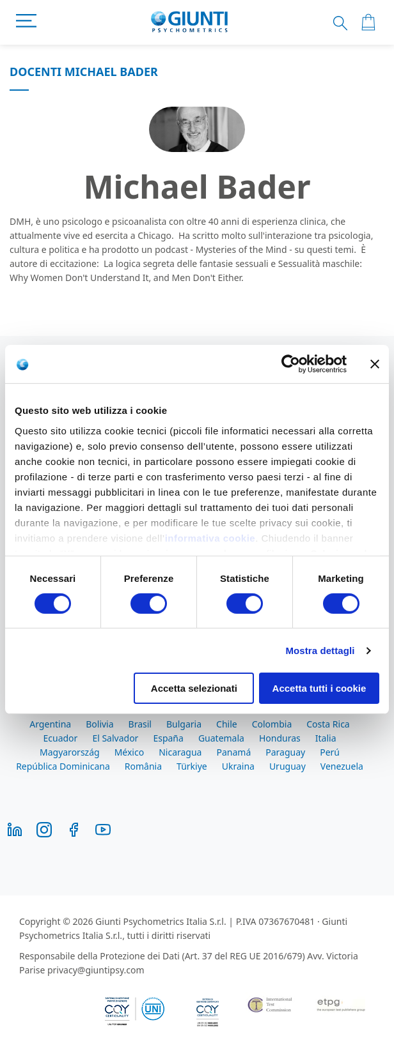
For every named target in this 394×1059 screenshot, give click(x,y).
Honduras (280, 738)
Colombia (272, 724)
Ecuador (60, 738)
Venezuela (341, 766)
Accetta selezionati (194, 688)
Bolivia (99, 724)
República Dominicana (63, 766)
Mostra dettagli (319, 650)
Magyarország (70, 752)
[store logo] (190, 22)
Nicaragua (180, 752)
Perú (330, 752)
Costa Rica (327, 724)
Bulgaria (183, 724)
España (168, 738)
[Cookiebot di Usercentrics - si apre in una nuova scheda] (291, 364)
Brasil (140, 724)
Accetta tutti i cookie (319, 688)
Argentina (50, 724)
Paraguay (285, 752)
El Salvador (115, 738)
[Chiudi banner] (374, 364)
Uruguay (287, 766)
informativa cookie (210, 537)
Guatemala (221, 738)
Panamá (233, 752)
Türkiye (192, 766)
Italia (325, 738)
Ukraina (238, 766)
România (143, 766)
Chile (226, 724)
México (129, 752)
